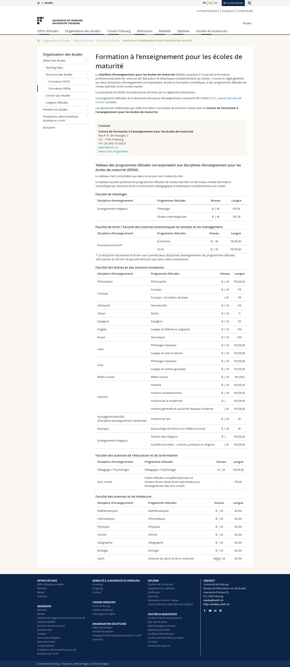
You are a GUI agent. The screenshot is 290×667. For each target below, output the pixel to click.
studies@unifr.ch (213, 600)
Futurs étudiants (208, 11)
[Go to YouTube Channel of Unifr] (210, 610)
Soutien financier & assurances (165, 617)
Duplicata (153, 596)
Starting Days (54, 67)
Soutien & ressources (211, 31)
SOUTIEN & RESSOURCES (162, 614)
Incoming (97, 584)
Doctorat (42, 596)
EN (215, 3)
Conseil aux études (58, 95)
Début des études (83, 40)
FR (204, 3)
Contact (96, 592)
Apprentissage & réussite (161, 625)
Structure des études (107, 40)
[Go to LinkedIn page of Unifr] (215, 610)
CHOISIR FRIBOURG (104, 602)
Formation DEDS (59, 81)
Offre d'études (48, 31)
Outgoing (97, 588)
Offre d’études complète (50, 584)
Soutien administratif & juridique (166, 637)
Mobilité (165, 31)
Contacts (152, 641)
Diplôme (183, 31)
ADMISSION (44, 606)
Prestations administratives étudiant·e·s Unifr (66, 117)
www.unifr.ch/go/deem (113, 151)
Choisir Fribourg (119, 31)
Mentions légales (81, 664)
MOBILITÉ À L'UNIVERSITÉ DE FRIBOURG (116, 580)
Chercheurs (245, 11)
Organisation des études (83, 31)
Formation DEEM (60, 88)
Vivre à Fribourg (101, 606)
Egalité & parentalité (159, 629)
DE (210, 3)
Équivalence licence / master (163, 600)
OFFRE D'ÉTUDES (47, 580)
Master (41, 592)
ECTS (213, 98)
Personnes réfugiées (48, 637)
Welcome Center (46, 641)
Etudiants (228, 11)
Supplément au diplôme (161, 588)
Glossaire (49, 127)
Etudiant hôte (44, 629)
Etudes (49, 3)
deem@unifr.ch (108, 147)
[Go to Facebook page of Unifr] (204, 610)
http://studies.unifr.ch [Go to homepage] (216, 604)
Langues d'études (57, 102)
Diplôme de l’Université (160, 584)
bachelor (233, 98)
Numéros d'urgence (159, 645)
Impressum (67, 664)
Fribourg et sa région (104, 614)
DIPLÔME (153, 580)
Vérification (154, 592)
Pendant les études (66, 109)
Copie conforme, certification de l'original (170, 604)
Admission (144, 31)
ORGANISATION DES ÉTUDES (109, 624)
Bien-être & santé (157, 621)
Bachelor (42, 588)
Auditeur (42, 633)
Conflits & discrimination (161, 633)
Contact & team (45, 645)
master (100, 102)
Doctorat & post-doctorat (51, 625)
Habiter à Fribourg (102, 610)
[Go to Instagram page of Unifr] (220, 610)
